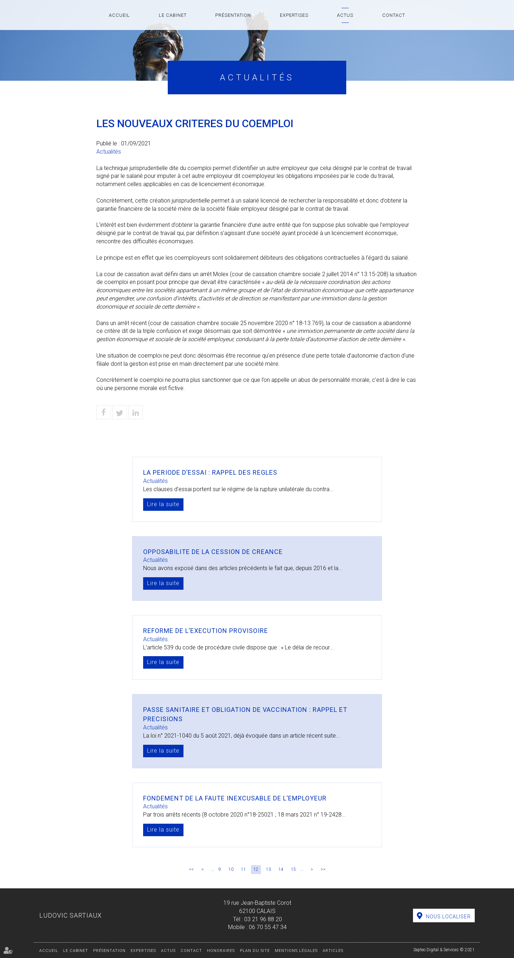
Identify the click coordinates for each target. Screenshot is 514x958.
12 (255, 869)
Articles (333, 950)
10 (230, 869)
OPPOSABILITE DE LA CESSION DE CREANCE (213, 551)
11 (243, 869)
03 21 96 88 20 (263, 919)
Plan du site (255, 950)
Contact (393, 15)
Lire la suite (163, 504)
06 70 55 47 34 (268, 927)
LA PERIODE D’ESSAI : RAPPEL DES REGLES (210, 472)
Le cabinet (173, 15)
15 (293, 869)
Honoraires (221, 950)
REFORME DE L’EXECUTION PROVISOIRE (205, 630)
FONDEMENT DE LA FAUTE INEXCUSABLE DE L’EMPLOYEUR (235, 798)
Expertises (294, 15)
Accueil (119, 15)
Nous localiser (448, 916)
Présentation (233, 15)
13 (268, 869)
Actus (345, 15)
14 (280, 869)
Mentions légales (296, 950)
